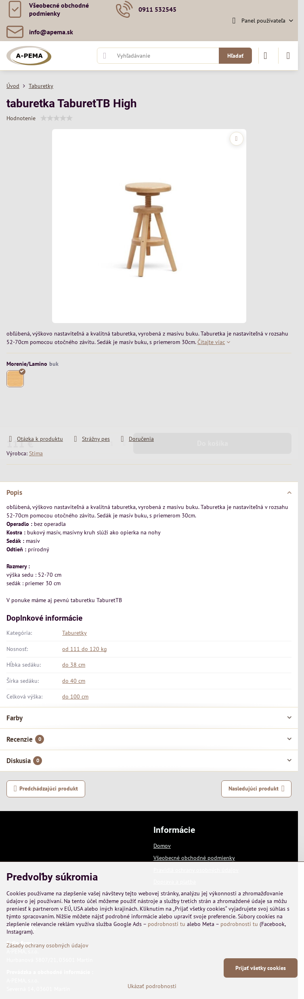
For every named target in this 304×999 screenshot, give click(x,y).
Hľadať (235, 55)
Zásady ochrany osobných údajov (47, 945)
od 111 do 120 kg (84, 649)
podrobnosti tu (166, 924)
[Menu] (288, 56)
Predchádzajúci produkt (46, 788)
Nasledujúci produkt (257, 788)
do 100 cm (75, 696)
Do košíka (212, 411)
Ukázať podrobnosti (152, 986)
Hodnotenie (21, 118)
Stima (36, 453)
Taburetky (74, 632)
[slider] (56, 118)
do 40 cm (73, 680)
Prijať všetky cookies (260, 968)
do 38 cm (73, 664)
